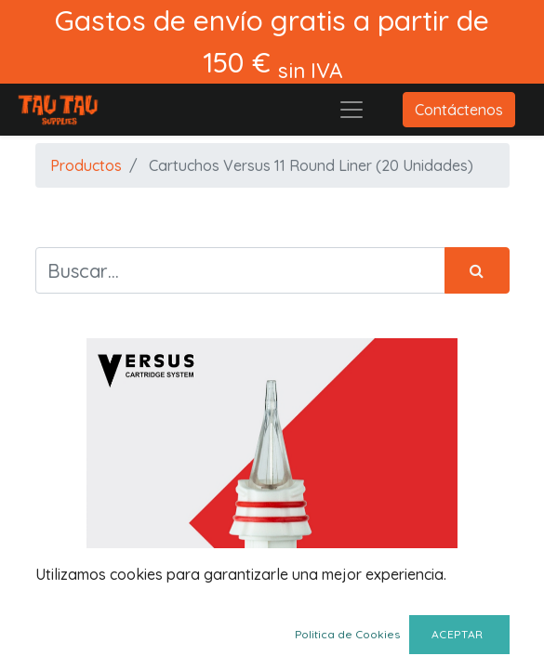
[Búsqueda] (477, 270)
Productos (86, 165)
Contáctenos (459, 109)
